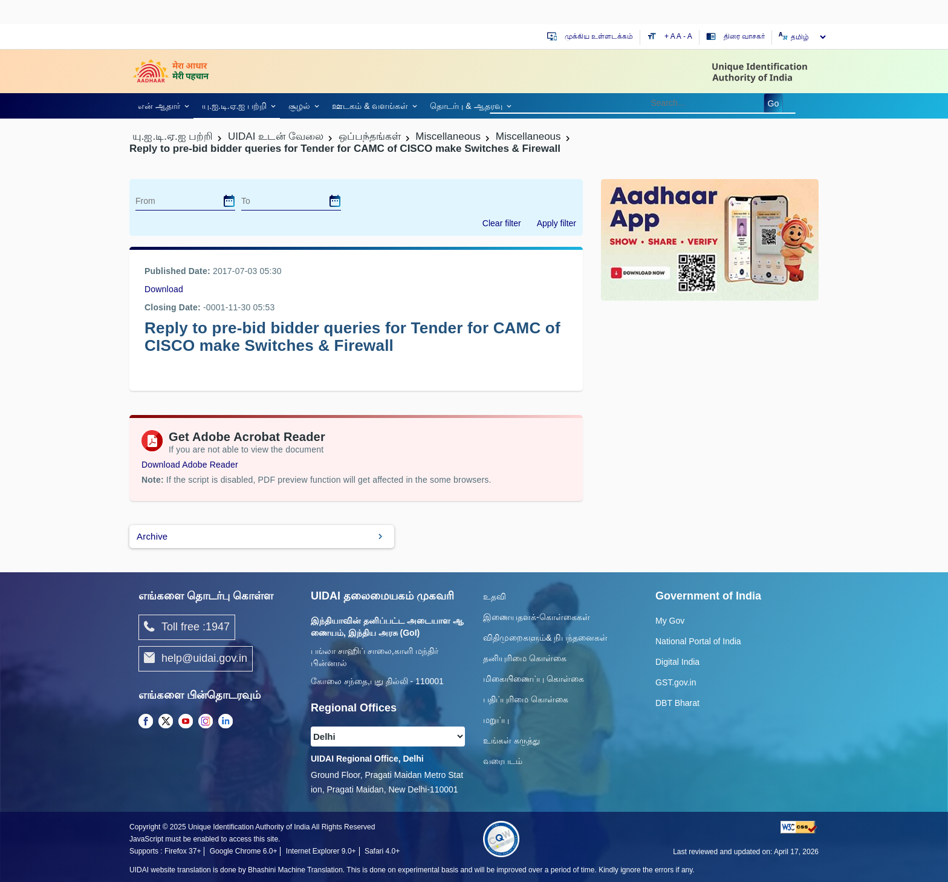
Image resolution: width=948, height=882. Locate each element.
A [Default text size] (679, 36)
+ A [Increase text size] (670, 36)
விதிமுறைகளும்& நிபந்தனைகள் (545, 637)
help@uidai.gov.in (195, 659)
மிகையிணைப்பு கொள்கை (533, 679)
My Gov (669, 621)
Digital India (677, 662)
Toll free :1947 (187, 627)
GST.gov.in (675, 682)
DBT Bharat (677, 703)
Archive (152, 536)
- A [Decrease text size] (687, 36)
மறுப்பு (496, 720)
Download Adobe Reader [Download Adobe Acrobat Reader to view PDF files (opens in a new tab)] (189, 464)
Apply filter (556, 223)
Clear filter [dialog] (501, 223)
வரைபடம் (502, 761)
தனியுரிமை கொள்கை (525, 658)
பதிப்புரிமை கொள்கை (525, 699)
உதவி (494, 596)
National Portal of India (698, 641)
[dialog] (229, 201)
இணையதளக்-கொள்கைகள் (536, 617)
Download (163, 289)
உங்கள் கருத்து (511, 740)
